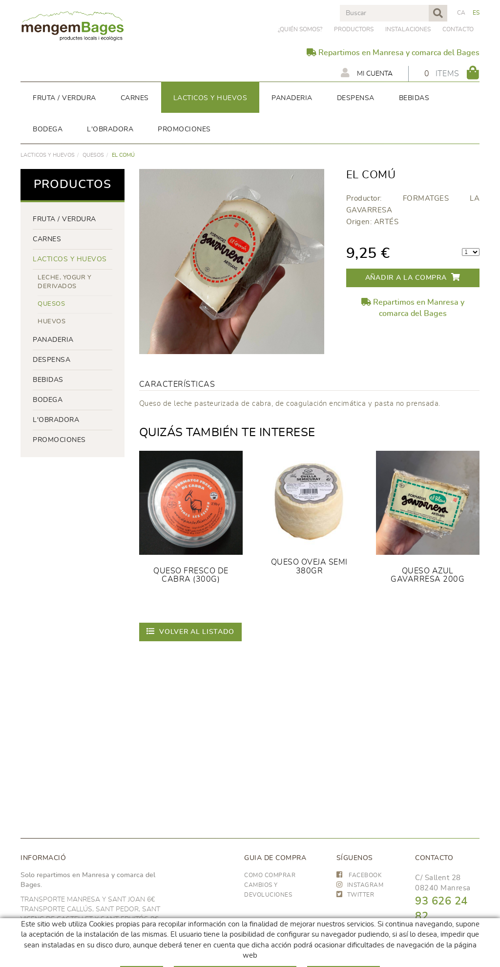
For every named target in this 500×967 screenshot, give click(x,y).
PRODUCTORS (354, 29)
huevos (51, 321)
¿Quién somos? (300, 29)
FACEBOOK (359, 875)
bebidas (48, 380)
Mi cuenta (367, 73)
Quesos (93, 155)
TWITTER (355, 895)
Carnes (47, 239)
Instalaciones (408, 29)
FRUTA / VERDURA (64, 219)
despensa (51, 360)
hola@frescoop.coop (450, 960)
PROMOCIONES (59, 440)
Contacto (458, 29)
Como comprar (269, 875)
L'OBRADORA (56, 420)
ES (476, 13)
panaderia (53, 339)
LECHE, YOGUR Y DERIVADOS (64, 282)
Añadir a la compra (412, 277)
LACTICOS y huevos (48, 155)
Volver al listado (190, 631)
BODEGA (47, 400)
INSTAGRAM (360, 885)
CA (461, 13)
